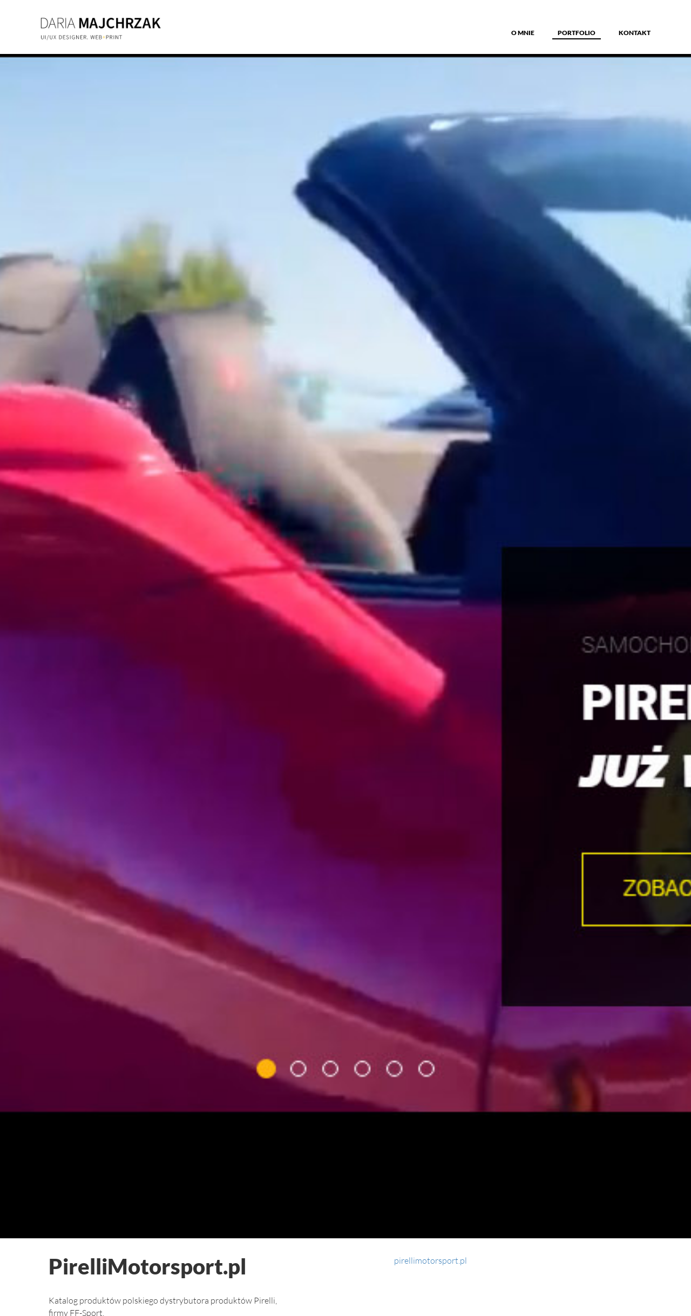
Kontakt (635, 33)
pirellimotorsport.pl (430, 1260)
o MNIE (522, 33)
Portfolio (576, 33)
